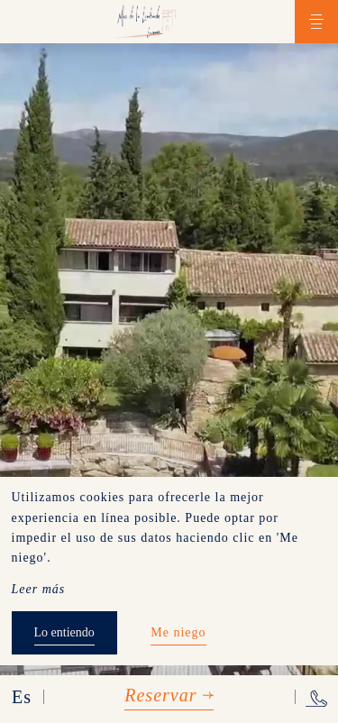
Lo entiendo (64, 632)
